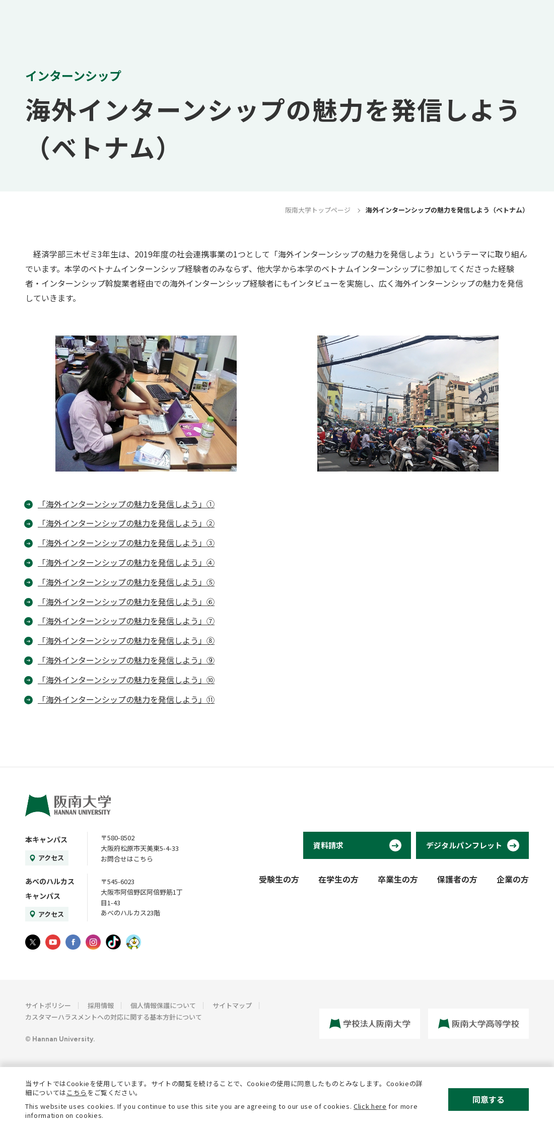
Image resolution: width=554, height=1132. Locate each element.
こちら (76, 1092)
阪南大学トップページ (318, 210)
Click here (370, 1106)
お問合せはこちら (127, 858)
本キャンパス (46, 839)
